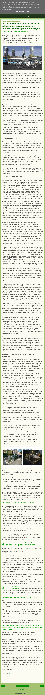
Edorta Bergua (6, 31)
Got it (27, 12)
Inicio (22, 686)
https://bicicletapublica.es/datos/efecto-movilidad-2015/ (18, 502)
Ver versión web (22, 689)
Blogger (28, 693)
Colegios (28, 16)
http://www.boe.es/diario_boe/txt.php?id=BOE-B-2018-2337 (19, 597)
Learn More (20, 12)
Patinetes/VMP (18, 16)
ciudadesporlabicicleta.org (20, 31)
